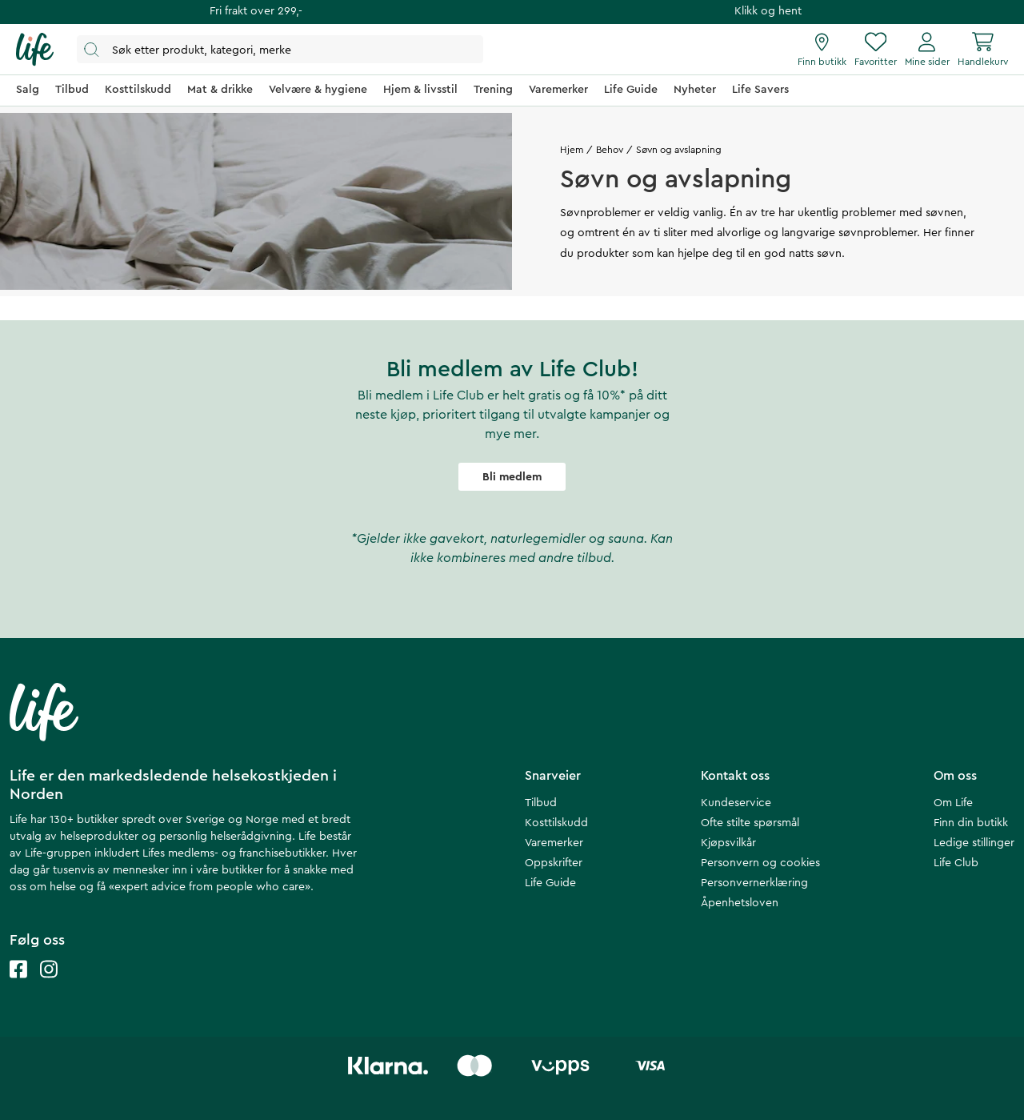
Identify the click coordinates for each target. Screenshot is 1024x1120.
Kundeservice (736, 803)
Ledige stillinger (974, 843)
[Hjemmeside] (35, 49)
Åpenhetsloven (739, 903)
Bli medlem (512, 477)
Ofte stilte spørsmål (750, 823)
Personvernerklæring (754, 883)
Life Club (956, 863)
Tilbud (541, 803)
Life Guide (550, 883)
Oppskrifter (553, 863)
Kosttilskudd (556, 823)
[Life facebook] (18, 985)
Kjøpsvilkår (728, 843)
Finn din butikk (971, 823)
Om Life (953, 803)
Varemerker (554, 843)
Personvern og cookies (760, 863)
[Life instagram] (49, 985)
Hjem (571, 150)
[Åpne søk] (280, 49)
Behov (609, 150)
